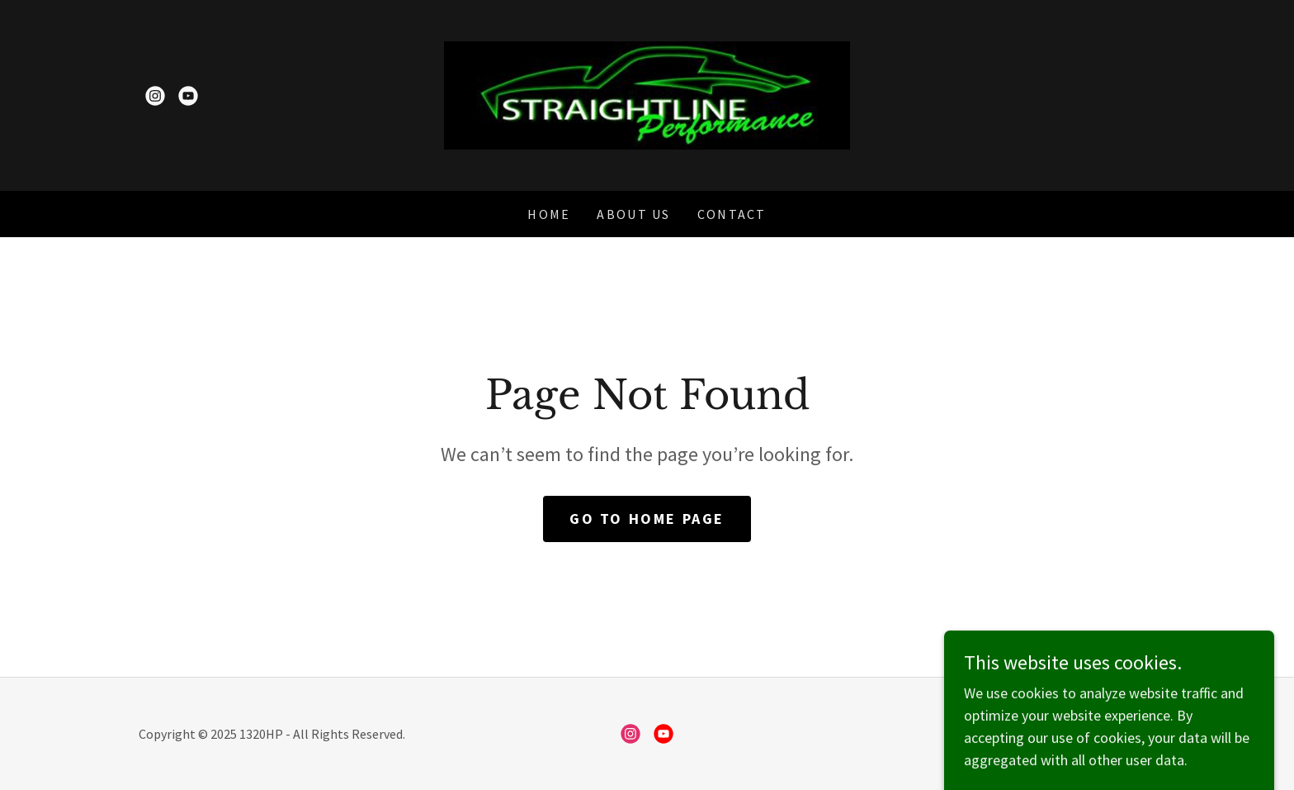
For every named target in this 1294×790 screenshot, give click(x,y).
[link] (155, 95)
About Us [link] (633, 214)
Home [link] (548, 214)
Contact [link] (732, 214)
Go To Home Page (647, 518)
